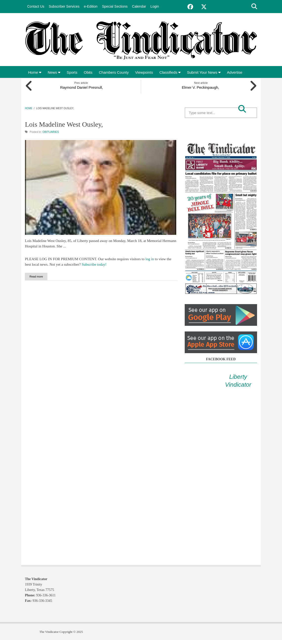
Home (34, 72)
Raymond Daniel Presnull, (81, 87)
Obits (88, 72)
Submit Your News (204, 72)
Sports (72, 72)
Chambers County (114, 72)
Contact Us (35, 6)
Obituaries (50, 131)
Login (154, 6)
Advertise (234, 72)
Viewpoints (144, 72)
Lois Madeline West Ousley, (64, 124)
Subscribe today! (94, 264)
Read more (41, 276)
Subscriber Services (64, 6)
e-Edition (91, 6)
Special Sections (115, 6)
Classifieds (170, 72)
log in (149, 259)
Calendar (139, 6)
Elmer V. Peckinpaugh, (201, 87)
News (54, 72)
